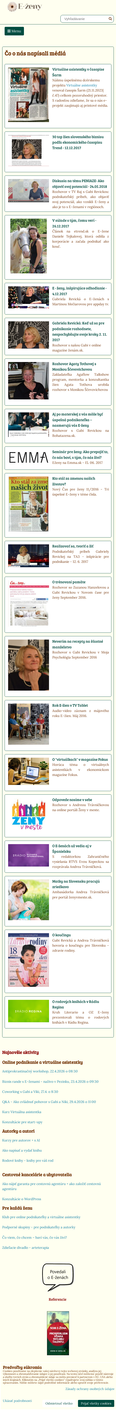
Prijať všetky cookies (96, 1403)
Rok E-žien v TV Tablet (70, 705)
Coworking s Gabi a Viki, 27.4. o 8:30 (30, 1092)
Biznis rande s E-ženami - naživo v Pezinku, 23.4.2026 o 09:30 (50, 1081)
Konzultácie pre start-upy (22, 1122)
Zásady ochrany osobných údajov (89, 1389)
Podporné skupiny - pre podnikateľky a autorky (38, 1227)
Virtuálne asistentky (81, 85)
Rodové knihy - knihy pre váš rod (27, 1160)
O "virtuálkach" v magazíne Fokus (80, 759)
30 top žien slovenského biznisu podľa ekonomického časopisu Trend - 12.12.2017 (78, 142)
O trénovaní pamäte (68, 581)
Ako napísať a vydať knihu (22, 1150)
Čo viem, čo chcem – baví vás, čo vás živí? (34, 1237)
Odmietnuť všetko (58, 1403)
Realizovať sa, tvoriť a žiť (72, 546)
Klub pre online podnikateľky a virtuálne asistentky (41, 1217)
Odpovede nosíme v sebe (72, 799)
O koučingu (61, 934)
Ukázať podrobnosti (17, 1401)
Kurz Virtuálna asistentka (21, 1112)
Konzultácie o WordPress (21, 1199)
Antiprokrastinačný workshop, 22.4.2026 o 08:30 (40, 1071)
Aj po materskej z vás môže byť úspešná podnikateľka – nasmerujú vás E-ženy (77, 419)
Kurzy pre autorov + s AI (21, 1140)
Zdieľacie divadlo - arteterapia (25, 1247)
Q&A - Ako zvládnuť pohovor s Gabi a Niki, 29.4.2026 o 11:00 (49, 1102)
